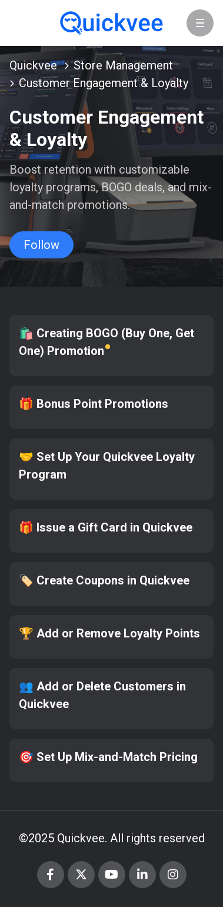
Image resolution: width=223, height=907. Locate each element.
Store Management (123, 65)
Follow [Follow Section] (41, 245)
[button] (200, 22)
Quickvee (33, 65)
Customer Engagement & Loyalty (103, 83)
